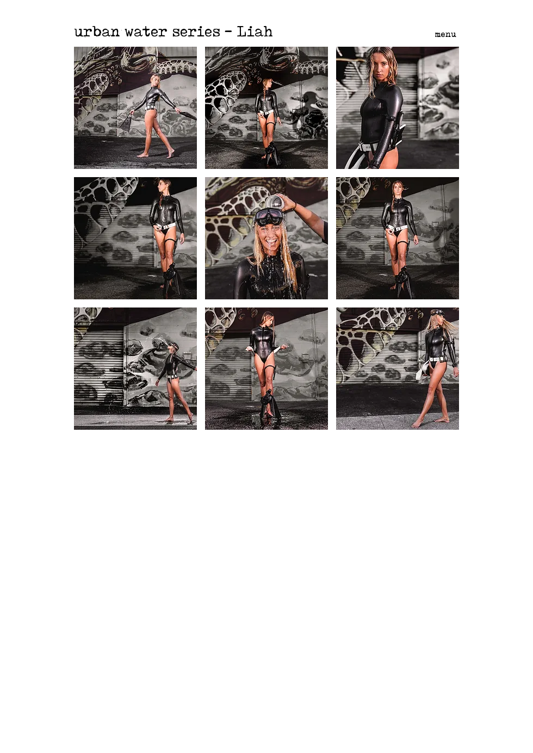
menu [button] (445, 34)
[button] (135, 108)
